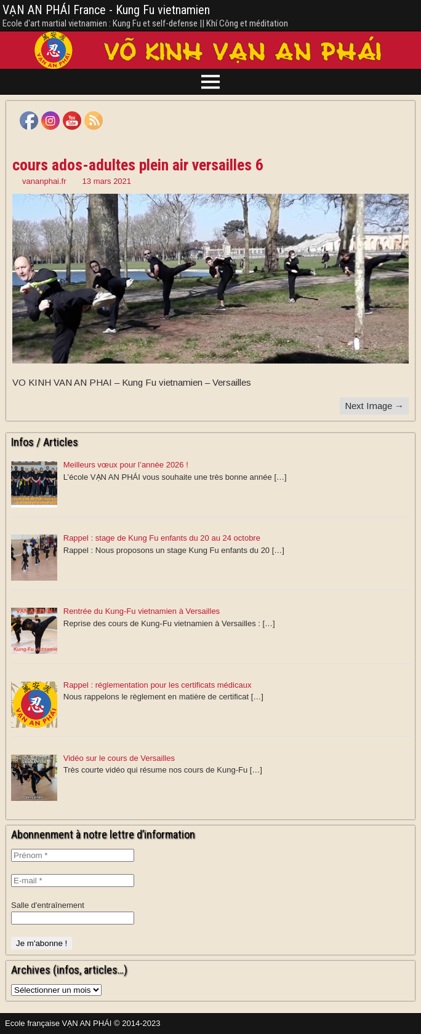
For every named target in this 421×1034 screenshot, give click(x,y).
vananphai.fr (44, 181)
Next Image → (374, 405)
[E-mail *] (72, 880)
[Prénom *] (72, 855)
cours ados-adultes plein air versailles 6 (137, 165)
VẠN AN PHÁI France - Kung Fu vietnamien (106, 9)
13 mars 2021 (107, 181)
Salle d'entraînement (47, 905)
